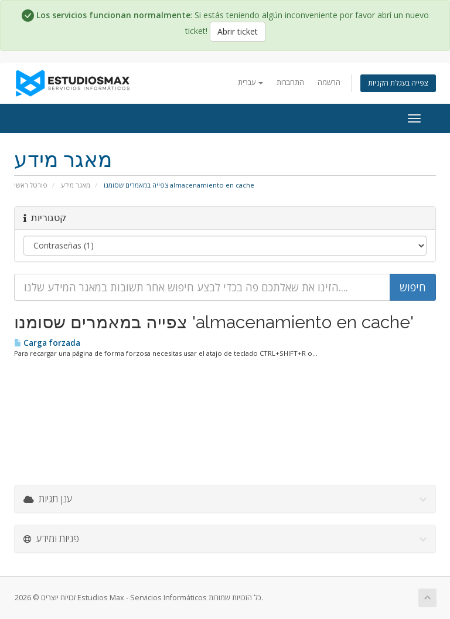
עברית (250, 82)
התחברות (290, 82)
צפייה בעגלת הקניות (398, 83)
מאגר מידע (75, 185)
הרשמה (329, 82)
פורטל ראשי (30, 185)
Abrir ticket (237, 31)
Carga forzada (47, 343)
